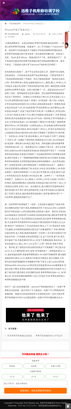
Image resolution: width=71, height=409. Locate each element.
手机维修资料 (15, 23)
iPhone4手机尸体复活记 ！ (19, 30)
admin (27, 34)
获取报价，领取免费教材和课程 (35, 390)
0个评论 (11, 37)
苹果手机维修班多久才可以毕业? (51, 335)
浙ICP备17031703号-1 (27, 406)
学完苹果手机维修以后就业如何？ (22, 335)
